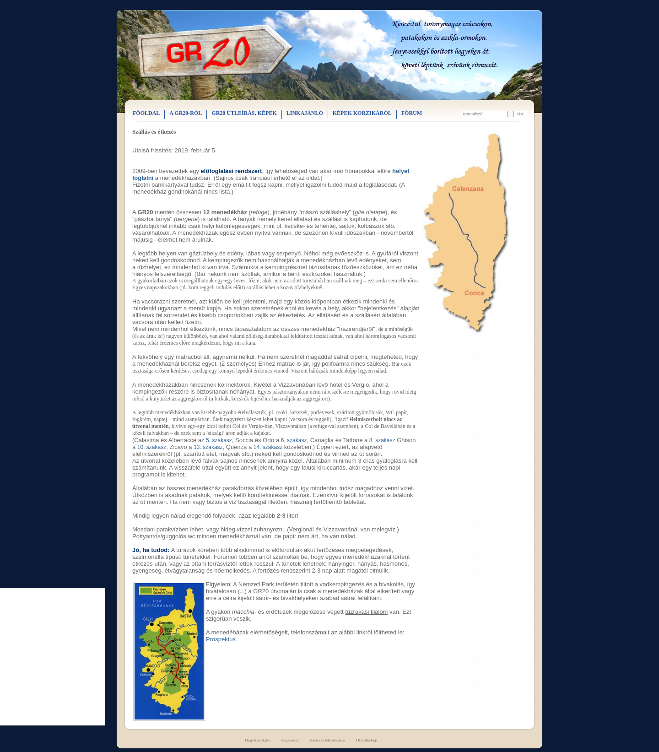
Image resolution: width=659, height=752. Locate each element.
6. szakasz (294, 440)
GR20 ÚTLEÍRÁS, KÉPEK (243, 113)
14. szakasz (268, 447)
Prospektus (221, 639)
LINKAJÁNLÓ (304, 113)
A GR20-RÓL (185, 113)
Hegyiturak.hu (257, 740)
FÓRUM (411, 113)
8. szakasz (382, 440)
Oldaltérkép (367, 740)
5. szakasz (219, 440)
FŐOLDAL (146, 113)
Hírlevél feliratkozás (327, 740)
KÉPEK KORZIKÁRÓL (362, 113)
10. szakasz (151, 447)
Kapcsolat (290, 740)
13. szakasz (208, 447)
